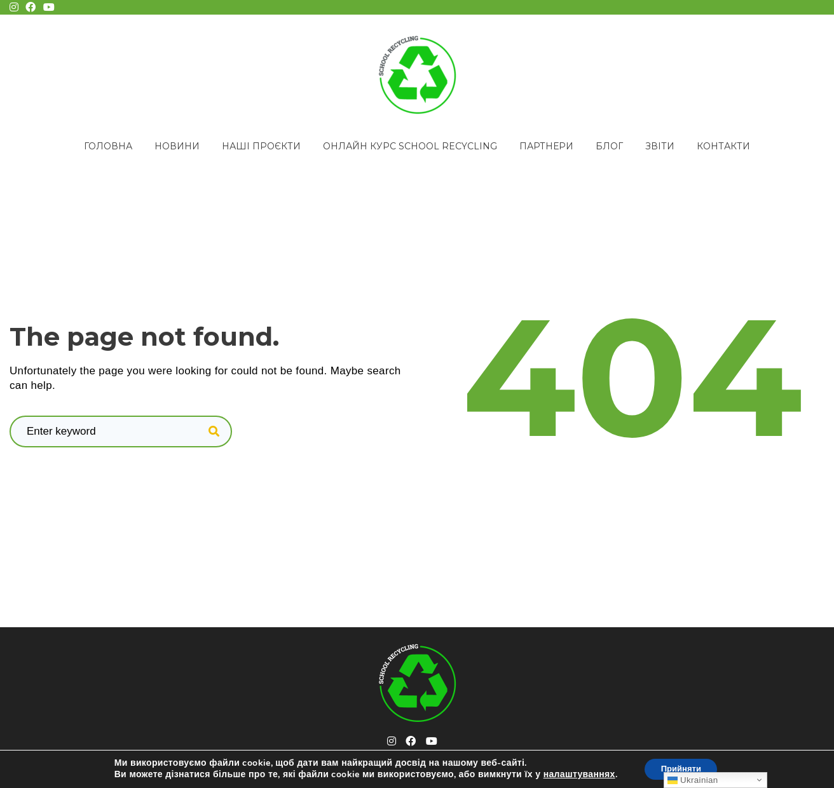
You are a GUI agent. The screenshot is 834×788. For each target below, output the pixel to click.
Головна (108, 146)
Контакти (723, 146)
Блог (609, 146)
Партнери (546, 146)
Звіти (659, 146)
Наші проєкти (261, 146)
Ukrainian (692, 780)
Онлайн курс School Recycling (410, 146)
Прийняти (680, 768)
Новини (177, 146)
